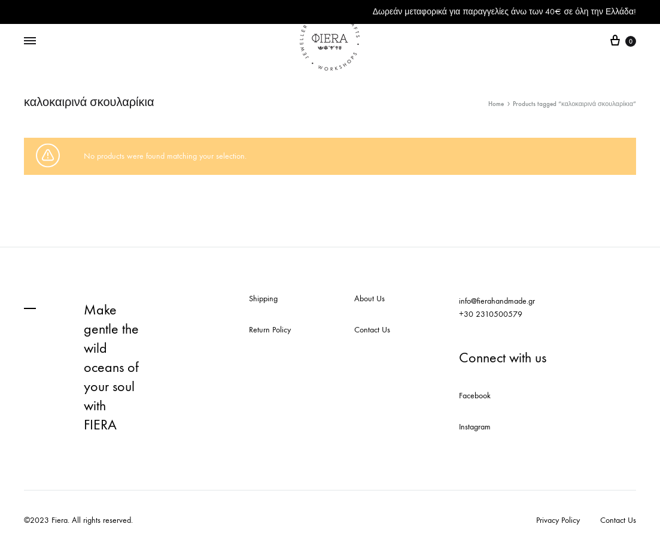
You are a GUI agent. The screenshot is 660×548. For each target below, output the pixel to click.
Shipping (263, 298)
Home (496, 104)
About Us (369, 298)
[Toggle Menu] (30, 41)
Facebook (475, 395)
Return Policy (270, 330)
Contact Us (372, 330)
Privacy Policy (558, 520)
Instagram (475, 427)
